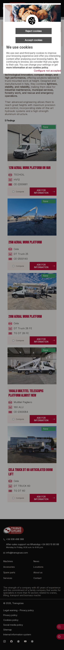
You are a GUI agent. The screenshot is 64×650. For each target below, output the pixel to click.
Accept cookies (33, 40)
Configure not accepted (47, 70)
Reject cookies (33, 31)
